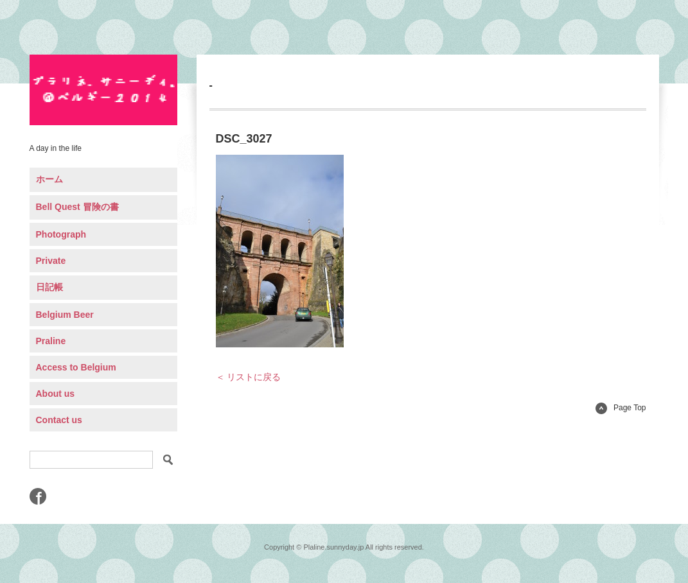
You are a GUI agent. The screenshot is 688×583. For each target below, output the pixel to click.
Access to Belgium (76, 367)
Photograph (61, 234)
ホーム (49, 179)
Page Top (620, 407)
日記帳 (49, 287)
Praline (51, 341)
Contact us (59, 420)
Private (51, 261)
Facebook (38, 496)
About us (55, 393)
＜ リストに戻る (248, 377)
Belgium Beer (65, 314)
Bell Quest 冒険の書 (77, 207)
